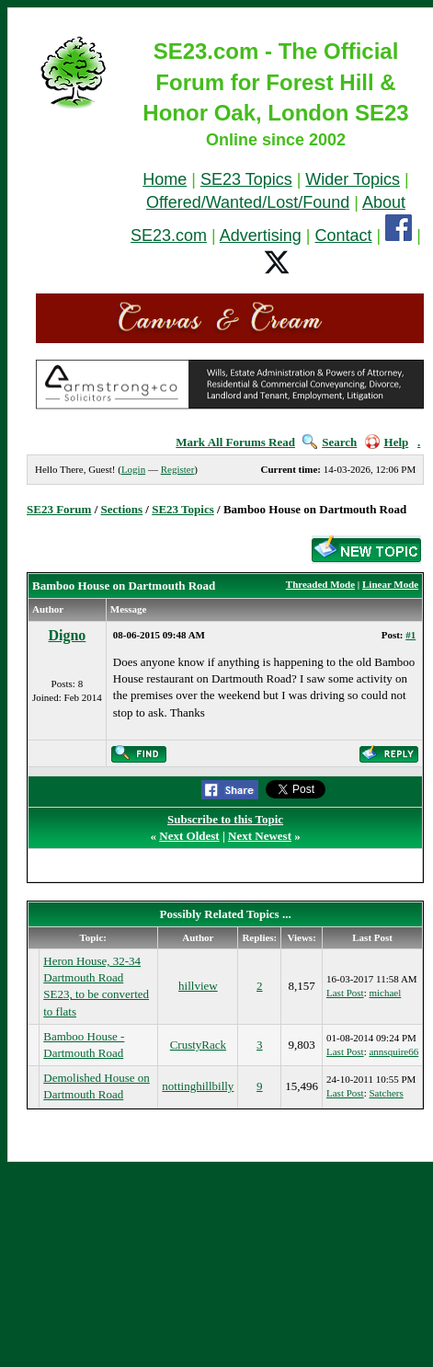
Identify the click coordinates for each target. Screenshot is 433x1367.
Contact (343, 235)
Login (133, 469)
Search (329, 442)
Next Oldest (189, 836)
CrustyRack (198, 1044)
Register (178, 469)
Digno (66, 635)
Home (164, 179)
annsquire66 (393, 1051)
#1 (410, 634)
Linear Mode (390, 584)
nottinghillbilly (198, 1086)
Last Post (345, 992)
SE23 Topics (246, 179)
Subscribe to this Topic (225, 819)
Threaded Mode (320, 584)
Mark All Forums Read (235, 442)
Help (387, 442)
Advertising (261, 235)
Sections (122, 509)
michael (385, 992)
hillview (198, 986)
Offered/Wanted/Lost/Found (247, 202)
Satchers (386, 1092)
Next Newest (259, 836)
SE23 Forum (59, 509)
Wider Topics (352, 179)
